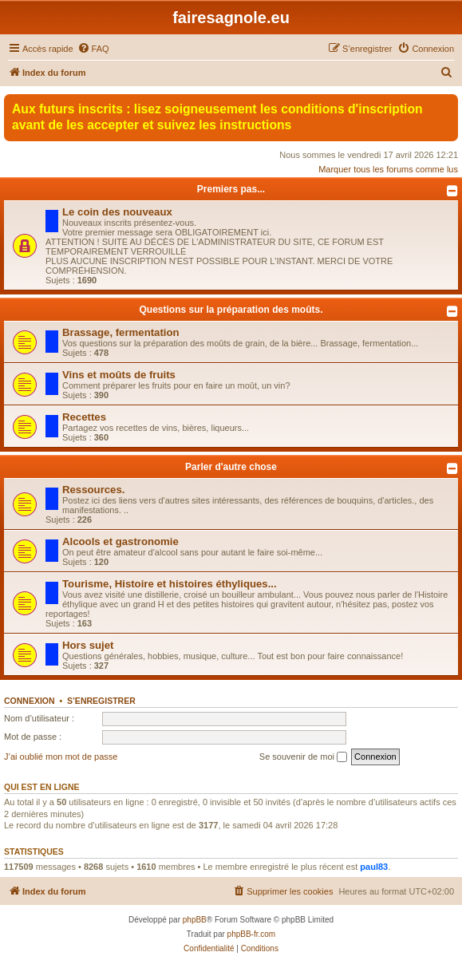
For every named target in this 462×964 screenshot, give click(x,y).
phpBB (195, 919)
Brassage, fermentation (121, 332)
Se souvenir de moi (303, 757)
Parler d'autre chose (231, 466)
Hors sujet (88, 645)
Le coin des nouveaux (117, 212)
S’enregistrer (101, 700)
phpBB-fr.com (251, 934)
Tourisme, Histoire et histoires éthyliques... (169, 584)
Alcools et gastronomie (120, 541)
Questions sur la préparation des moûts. (230, 309)
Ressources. (93, 490)
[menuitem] (93, 48)
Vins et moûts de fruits (119, 375)
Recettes (84, 417)
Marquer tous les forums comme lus (388, 169)
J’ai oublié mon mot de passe (60, 756)
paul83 (374, 866)
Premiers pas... (231, 189)
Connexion (29, 700)
